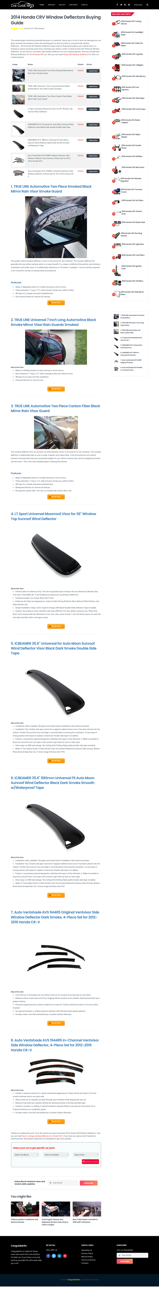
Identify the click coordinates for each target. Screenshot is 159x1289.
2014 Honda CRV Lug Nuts (132, 54)
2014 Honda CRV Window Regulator (131, 179)
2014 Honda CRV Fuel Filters (133, 255)
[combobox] (26, 1154)
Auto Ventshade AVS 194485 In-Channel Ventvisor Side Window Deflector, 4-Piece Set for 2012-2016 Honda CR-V (55, 1045)
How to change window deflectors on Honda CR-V (42, 1136)
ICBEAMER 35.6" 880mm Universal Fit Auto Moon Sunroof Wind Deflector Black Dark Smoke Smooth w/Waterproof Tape (53, 783)
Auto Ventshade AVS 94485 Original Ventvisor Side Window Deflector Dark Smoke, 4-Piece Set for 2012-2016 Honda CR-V (55, 917)
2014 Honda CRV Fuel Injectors (130, 88)
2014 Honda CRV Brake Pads (133, 222)
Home (42, 5)
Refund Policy (87, 1256)
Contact (84, 1263)
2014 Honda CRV (37, 54)
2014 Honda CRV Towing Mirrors (131, 22)
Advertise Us (86, 1250)
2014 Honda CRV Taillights (132, 65)
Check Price (93, 71)
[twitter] (54, 1256)
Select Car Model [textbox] (52, 1155)
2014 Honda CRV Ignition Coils (132, 267)
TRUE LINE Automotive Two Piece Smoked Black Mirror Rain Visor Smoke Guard (51, 189)
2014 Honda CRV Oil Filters (132, 281)
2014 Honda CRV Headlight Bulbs (132, 33)
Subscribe (138, 5)
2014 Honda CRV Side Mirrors (134, 76)
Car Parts (73, 5)
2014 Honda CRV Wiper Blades (130, 135)
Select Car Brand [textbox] (22, 1155)
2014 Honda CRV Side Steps (133, 98)
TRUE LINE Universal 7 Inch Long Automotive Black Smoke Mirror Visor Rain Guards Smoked (53, 322)
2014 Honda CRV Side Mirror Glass (132, 293)
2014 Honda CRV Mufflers (132, 156)
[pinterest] (65, 1256)
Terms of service (88, 1259)
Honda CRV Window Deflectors (75, 54)
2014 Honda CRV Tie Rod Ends (132, 212)
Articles (51, 5)
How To (84, 5)
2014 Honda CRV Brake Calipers (130, 121)
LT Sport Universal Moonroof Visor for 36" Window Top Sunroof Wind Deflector (53, 516)
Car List (62, 5)
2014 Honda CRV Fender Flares (131, 146)
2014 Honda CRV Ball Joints (133, 167)
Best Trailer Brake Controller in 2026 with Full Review (85, 1220)
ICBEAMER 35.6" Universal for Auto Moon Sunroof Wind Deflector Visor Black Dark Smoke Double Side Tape (54, 648)
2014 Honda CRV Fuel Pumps (134, 109)
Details (80, 70)
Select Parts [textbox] (79, 1155)
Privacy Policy (87, 1253)
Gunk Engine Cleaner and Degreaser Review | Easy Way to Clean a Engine (55, 1222)
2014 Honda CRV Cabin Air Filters (132, 44)
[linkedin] (59, 1256)
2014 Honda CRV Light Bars (133, 244)
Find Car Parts (90, 1161)
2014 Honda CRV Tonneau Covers (131, 190)
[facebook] (48, 1256)
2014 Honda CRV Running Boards (131, 234)
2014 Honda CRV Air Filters (132, 200)
